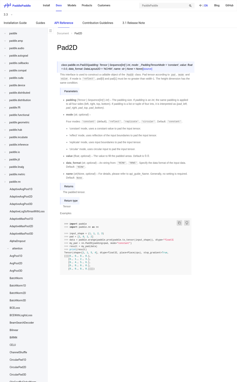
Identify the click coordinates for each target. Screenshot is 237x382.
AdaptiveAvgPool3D (21, 203)
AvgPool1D (16, 255)
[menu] (223, 5)
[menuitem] (216, 5)
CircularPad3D (18, 374)
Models (72, 5)
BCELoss (15, 307)
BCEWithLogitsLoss (21, 315)
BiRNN (13, 337)
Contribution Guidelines (97, 23)
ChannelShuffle (18, 352)
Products (87, 5)
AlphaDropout (18, 241)
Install (46, 5)
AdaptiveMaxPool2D (21, 226)
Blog (216, 5)
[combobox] (167, 6)
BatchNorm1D (18, 285)
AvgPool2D (16, 263)
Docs (59, 5)
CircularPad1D (18, 359)
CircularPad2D (18, 367)
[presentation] (147, 155)
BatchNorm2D (18, 293)
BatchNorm (16, 278)
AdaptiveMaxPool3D (21, 233)
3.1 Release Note (134, 23)
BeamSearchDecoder (22, 322)
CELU (13, 344)
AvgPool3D (16, 270)
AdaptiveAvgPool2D (21, 196)
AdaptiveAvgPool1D (21, 189)
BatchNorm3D (18, 300)
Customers (104, 5)
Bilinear (14, 330)
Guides (40, 23)
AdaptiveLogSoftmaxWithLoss (27, 211)
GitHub (229, 5)
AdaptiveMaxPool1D (21, 218)
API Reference (63, 23)
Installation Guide (15, 23)
